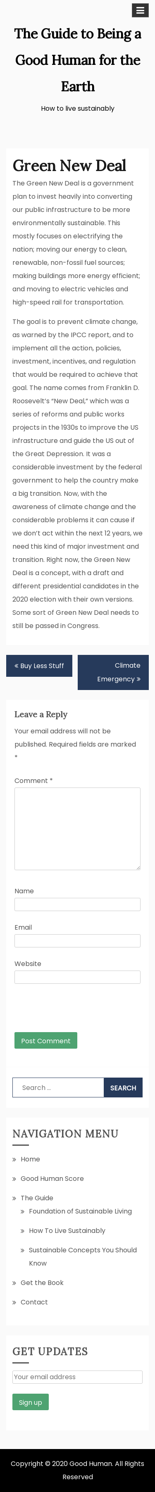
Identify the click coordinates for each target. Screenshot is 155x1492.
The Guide (37, 1198)
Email (23, 927)
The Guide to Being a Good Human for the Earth (77, 60)
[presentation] (70, 1011)
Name (24, 891)
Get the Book (42, 1282)
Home (30, 1159)
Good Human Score (52, 1178)
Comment (33, 780)
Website (27, 963)
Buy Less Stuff (42, 666)
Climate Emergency (119, 672)
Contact (34, 1302)
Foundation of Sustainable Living (80, 1211)
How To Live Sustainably (67, 1230)
